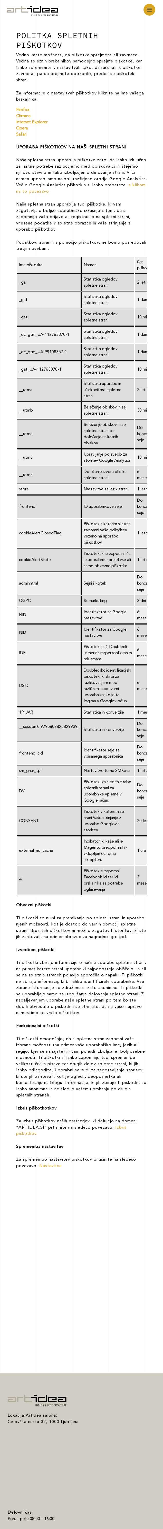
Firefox (22, 110)
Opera (22, 128)
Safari (21, 135)
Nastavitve (50, 1166)
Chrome (23, 116)
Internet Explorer (31, 122)
